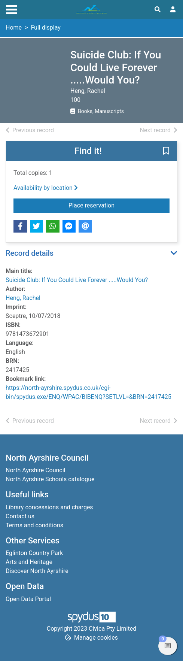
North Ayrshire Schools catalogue (50, 479)
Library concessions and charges (49, 507)
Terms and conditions (34, 525)
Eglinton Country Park (34, 553)
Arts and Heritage (29, 562)
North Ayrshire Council (35, 470)
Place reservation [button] (119, 205)
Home (14, 27)
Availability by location (45, 187)
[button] (166, 151)
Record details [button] (30, 253)
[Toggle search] (157, 9)
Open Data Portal (28, 599)
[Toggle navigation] (11, 8)
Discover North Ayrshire (37, 570)
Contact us (20, 516)
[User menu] (173, 9)
